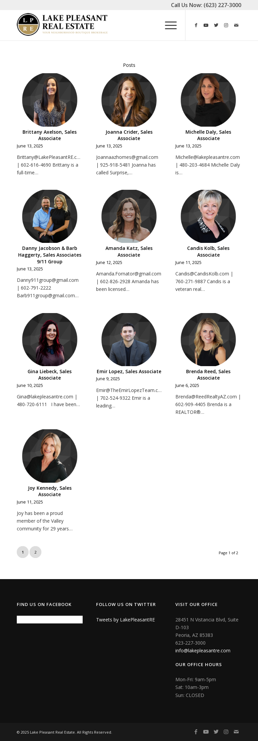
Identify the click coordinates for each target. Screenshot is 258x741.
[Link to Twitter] (216, 25)
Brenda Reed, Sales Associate (208, 374)
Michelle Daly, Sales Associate (208, 135)
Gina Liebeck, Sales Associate (50, 374)
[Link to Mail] (236, 25)
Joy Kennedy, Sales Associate (50, 491)
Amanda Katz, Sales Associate (129, 251)
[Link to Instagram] (226, 25)
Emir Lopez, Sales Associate (129, 371)
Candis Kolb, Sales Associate (208, 251)
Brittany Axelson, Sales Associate (50, 135)
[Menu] (167, 25)
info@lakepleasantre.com (202, 650)
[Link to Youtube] (206, 25)
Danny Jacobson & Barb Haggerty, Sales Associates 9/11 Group (49, 254)
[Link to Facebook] (196, 25)
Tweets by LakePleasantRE (125, 619)
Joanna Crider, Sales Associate (129, 135)
